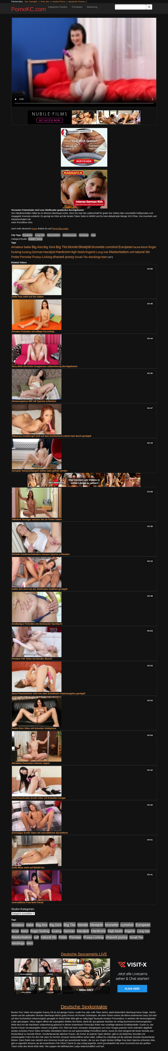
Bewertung (92, 7)
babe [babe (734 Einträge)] (27, 247)
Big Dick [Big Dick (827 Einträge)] (49, 247)
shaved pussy (69, 235)
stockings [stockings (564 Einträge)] (94, 257)
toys (93, 235)
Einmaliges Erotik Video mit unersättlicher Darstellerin (40, 833)
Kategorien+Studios (57, 7)
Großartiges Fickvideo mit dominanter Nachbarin (37, 624)
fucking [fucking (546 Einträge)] (26, 252)
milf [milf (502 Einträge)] (131, 252)
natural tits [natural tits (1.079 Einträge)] (142, 252)
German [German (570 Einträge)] (37, 252)
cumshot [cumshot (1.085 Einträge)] (111, 247)
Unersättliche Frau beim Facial (27, 902)
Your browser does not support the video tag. (84, 62)
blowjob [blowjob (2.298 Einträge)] (84, 247)
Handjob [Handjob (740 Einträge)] (49, 252)
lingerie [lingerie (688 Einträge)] (90, 252)
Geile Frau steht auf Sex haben (28, 296)
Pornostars (77, 7)
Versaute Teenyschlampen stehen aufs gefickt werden (39, 471)
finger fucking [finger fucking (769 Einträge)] (40, 931)
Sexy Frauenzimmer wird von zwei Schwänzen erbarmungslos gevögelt (48, 693)
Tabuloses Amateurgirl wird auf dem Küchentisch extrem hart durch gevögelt (51, 436)
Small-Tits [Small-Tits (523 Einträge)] (81, 257)
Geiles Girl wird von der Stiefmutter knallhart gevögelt (40, 589)
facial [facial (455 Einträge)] (136, 247)
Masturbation (53, 235)
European (27, 235)
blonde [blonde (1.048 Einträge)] (73, 247)
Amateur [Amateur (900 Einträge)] (17, 247)
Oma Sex (44, 1)
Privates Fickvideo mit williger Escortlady (33, 331)
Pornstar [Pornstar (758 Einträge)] (26, 257)
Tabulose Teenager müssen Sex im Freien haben (37, 519)
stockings (83, 235)
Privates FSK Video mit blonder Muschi (32, 658)
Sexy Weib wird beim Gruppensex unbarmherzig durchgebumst (44, 366)
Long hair (39, 235)
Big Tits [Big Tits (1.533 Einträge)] (61, 247)
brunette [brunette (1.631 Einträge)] (98, 247)
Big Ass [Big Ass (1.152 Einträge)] (37, 247)
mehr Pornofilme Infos (22, 222)
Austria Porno (58, 1)
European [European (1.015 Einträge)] (125, 247)
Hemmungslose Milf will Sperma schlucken (34, 401)
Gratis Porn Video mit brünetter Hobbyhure (34, 728)
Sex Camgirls (31, 1)
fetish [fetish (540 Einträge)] (144, 247)
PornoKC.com (28, 9)
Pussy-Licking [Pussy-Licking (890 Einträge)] (42, 257)
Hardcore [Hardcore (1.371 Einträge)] (63, 252)
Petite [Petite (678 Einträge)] (15, 257)
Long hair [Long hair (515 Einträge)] (102, 252)
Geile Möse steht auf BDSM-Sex (28, 867)
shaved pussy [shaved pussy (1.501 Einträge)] (63, 257)
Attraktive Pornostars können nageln (31, 763)
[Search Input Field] (130, 7)
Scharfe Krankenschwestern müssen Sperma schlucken (41, 554)
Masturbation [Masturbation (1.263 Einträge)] (119, 252)
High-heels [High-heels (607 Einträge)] (77, 252)
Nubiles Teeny (35, 239)
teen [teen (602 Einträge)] (104, 257)
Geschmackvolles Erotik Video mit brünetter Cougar (39, 798)
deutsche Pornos (76, 1)
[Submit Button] (149, 7)
